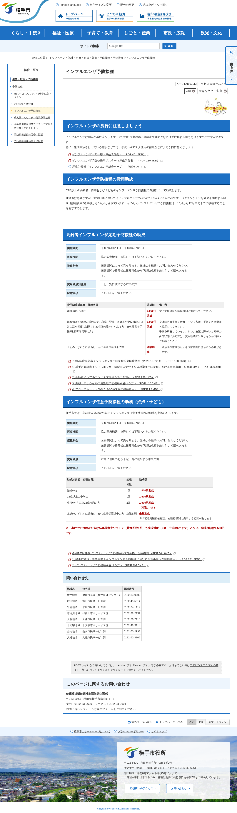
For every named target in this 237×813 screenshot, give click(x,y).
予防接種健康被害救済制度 (28, 141)
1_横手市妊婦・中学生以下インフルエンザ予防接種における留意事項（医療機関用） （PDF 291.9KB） (138, 559)
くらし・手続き (26, 33)
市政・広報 (174, 33)
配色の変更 (127, 4)
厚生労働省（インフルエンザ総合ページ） (109, 166)
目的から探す (231, 65)
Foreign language (70, 4)
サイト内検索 (89, 46)
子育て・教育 (100, 33)
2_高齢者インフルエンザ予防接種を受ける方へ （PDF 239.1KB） (115, 377)
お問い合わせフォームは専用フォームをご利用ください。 (102, 709)
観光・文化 (211, 33)
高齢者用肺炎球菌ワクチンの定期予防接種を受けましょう (33, 126)
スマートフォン (217, 722)
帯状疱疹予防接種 (23, 104)
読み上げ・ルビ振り (155, 4)
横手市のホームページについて (92, 731)
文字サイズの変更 (101, 4)
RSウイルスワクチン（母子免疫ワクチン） (32, 95)
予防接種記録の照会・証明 (28, 134)
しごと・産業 (137, 33)
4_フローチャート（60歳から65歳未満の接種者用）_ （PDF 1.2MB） (117, 389)
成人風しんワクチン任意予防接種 (32, 117)
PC (201, 722)
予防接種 (118, 57)
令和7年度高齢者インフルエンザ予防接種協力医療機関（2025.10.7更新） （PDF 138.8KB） (131, 360)
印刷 (188, 91)
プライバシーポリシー (131, 731)
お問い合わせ (179, 788)
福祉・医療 (63, 33)
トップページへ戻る (171, 722)
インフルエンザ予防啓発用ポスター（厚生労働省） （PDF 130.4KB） (117, 160)
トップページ (57, 57)
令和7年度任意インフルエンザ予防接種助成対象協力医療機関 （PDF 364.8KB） (124, 553)
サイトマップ (159, 731)
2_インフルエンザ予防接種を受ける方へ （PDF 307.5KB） (110, 565)
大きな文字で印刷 (210, 90)
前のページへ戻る (141, 722)
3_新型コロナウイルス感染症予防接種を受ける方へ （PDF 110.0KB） (117, 383)
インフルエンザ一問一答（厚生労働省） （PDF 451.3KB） (110, 154)
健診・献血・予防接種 (97, 57)
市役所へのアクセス (141, 788)
